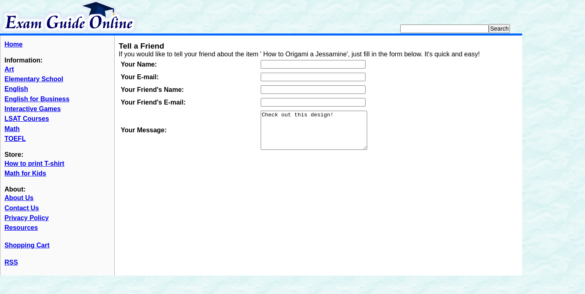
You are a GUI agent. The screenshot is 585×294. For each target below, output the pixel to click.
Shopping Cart (26, 245)
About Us (18, 197)
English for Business (36, 99)
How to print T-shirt (34, 163)
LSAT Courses (26, 118)
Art (9, 69)
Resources (21, 227)
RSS (11, 262)
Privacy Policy (26, 217)
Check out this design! (320, 134)
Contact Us (21, 208)
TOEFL (15, 138)
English (16, 88)
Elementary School (33, 79)
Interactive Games (32, 108)
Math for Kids (25, 173)
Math (12, 128)
